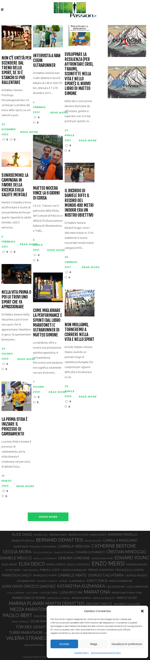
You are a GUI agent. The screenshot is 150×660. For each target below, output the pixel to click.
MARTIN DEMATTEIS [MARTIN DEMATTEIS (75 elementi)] (64, 603)
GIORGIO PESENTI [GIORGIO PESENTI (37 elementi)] (136, 575)
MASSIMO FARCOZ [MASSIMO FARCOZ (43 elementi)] (99, 603)
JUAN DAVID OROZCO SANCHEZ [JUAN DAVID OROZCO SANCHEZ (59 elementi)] (28, 586)
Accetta (64, 644)
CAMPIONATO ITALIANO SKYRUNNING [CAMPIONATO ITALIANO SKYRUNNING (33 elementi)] (34, 546)
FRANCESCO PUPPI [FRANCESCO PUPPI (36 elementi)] (45, 575)
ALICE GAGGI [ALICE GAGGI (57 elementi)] (22, 534)
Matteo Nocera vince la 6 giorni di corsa (46, 193)
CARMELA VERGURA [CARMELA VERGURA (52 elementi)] (74, 546)
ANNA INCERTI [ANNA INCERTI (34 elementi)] (98, 534)
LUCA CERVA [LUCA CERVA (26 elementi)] (32, 593)
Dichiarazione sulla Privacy (106, 652)
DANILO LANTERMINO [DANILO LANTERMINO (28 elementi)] (45, 558)
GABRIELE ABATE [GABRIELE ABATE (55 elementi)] (72, 575)
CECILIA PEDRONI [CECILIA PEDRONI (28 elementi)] (42, 552)
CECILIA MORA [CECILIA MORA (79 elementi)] (17, 551)
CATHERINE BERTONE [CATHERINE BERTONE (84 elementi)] (114, 545)
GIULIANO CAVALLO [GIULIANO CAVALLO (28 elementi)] (46, 581)
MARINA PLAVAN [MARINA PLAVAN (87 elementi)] (26, 603)
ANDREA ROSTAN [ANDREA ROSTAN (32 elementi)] (78, 534)
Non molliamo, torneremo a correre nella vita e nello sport (79, 332)
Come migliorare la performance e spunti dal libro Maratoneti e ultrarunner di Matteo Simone (47, 322)
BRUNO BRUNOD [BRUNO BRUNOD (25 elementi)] (93, 541)
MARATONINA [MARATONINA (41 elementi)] (81, 598)
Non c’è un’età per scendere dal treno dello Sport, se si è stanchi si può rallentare (16, 70)
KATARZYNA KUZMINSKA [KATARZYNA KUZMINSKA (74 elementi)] (81, 586)
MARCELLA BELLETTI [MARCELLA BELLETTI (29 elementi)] (104, 598)
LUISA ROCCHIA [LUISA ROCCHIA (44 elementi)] (71, 592)
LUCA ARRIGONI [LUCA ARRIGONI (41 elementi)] (137, 586)
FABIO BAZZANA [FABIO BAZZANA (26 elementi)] (30, 570)
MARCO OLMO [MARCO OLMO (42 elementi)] (126, 598)
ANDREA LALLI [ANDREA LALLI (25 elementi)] (41, 535)
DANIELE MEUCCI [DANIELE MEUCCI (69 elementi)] (16, 557)
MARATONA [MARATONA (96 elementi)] (97, 591)
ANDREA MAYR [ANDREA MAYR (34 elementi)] (58, 534)
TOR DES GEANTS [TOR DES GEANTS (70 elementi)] (32, 626)
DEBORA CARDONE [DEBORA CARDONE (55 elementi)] (74, 558)
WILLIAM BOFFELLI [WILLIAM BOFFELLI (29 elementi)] (34, 645)
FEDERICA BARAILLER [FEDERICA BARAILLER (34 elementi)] (74, 569)
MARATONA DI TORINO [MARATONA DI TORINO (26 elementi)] (58, 598)
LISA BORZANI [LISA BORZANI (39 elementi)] (116, 586)
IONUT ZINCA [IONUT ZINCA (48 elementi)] (97, 580)
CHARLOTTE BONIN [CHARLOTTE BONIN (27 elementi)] (64, 552)
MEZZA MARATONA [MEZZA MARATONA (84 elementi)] (30, 609)
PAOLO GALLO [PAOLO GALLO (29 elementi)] (42, 616)
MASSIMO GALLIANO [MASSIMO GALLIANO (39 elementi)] (127, 603)
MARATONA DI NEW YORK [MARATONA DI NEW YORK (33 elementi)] (127, 592)
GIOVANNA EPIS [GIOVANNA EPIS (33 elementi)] (26, 580)
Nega (93, 644)
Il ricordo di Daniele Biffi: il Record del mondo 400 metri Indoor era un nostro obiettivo (79, 202)
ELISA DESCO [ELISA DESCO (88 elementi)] (32, 563)
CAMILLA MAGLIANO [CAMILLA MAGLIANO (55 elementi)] (120, 540)
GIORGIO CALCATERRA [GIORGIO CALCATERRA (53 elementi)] (106, 575)
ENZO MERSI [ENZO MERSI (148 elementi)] (108, 563)
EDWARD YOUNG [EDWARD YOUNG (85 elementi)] (132, 557)
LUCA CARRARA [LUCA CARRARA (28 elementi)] (15, 592)
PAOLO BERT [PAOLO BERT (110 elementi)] (17, 615)
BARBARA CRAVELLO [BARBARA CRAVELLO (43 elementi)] (122, 534)
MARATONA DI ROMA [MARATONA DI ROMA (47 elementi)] (28, 598)
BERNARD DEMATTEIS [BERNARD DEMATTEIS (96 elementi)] (59, 539)
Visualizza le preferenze (126, 644)
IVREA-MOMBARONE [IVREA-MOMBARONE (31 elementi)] (120, 580)
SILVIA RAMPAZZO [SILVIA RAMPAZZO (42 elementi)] (43, 621)
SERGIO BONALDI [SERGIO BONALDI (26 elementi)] (20, 622)
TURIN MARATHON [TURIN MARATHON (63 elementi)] (25, 632)
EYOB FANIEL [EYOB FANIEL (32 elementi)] (13, 570)
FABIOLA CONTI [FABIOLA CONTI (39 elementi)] (50, 569)
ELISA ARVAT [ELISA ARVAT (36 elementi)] (9, 564)
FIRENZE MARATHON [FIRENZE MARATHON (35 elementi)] (101, 569)
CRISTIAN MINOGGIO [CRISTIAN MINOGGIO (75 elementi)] (126, 551)
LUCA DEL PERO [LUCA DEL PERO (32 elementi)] (49, 592)
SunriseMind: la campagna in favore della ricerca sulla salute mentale (15, 185)
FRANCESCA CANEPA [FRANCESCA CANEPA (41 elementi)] (129, 569)
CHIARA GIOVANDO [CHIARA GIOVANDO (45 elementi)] (90, 552)
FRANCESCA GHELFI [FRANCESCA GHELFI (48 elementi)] (17, 575)
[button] (142, 611)
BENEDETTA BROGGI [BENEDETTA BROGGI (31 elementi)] (23, 540)
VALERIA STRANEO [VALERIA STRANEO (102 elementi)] (26, 638)
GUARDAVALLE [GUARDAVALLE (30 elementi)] (77, 580)
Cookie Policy (81, 652)
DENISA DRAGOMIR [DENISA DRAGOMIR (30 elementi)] (102, 558)
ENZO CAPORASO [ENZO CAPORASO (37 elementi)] (78, 564)
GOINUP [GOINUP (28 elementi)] (63, 581)
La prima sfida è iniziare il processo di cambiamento (14, 426)
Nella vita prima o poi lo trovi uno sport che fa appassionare (16, 299)
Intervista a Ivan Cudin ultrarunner (46, 60)
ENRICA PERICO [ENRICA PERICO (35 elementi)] (56, 564)
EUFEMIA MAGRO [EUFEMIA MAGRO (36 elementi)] (136, 564)
